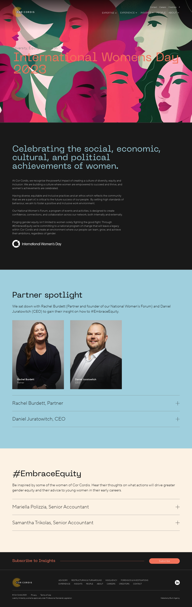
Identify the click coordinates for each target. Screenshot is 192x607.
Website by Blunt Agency (170, 598)
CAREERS (111, 584)
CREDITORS (124, 584)
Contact (153, 7)
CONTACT (137, 584)
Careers (162, 7)
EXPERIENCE (64, 584)
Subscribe (164, 561)
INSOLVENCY (111, 580)
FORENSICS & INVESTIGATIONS (134, 580)
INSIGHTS (78, 584)
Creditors (172, 7)
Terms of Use (45, 595)
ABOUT (100, 584)
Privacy (34, 595)
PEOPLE (161, 13)
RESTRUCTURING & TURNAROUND (86, 580)
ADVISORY (63, 580)
